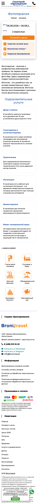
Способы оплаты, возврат (12, 370)
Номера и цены (8, 425)
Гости (5, 31)
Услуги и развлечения (11, 447)
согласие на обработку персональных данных (15, 495)
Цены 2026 (6, 433)
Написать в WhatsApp (13, 349)
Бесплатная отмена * (16, 49)
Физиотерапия (10, 204)
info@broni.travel (10, 354)
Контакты (5, 469)
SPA (3, 440)
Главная (14, 18)
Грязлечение (9, 157)
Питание (5, 436)
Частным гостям (8, 429)
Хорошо (15, 499)
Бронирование (7, 465)
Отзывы (4, 454)
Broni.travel (10, 473)
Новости (5, 458)
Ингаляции (8, 180)
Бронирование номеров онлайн (15, 366)
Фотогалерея (7, 462)
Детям (4, 451)
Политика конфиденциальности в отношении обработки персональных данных (17, 381)
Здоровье (22, 18)
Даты (5, 25)
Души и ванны (10, 110)
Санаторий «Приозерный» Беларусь (18, 4)
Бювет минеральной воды (16, 225)
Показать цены (18, 37)
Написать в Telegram (12, 351)
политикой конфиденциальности (13, 492)
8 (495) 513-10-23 (10, 344)
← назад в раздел (8, 248)
